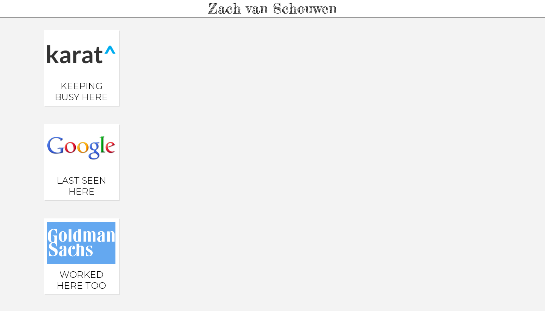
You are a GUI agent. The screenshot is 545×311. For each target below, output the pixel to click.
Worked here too (81, 256)
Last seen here (81, 162)
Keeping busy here (81, 68)
